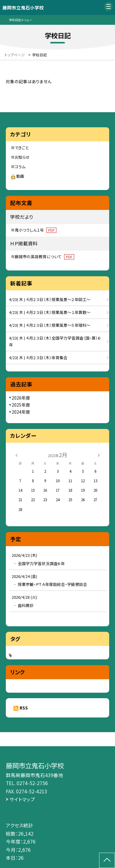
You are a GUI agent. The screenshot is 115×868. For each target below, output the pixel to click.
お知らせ (22, 157)
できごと (22, 148)
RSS (24, 708)
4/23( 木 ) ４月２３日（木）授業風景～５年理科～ (49, 325)
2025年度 (21, 405)
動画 (18, 176)
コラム (20, 167)
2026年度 (21, 398)
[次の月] (99, 454)
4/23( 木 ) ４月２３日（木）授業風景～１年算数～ (49, 312)
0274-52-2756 (32, 783)
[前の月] (16, 454)
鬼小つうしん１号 (35, 230)
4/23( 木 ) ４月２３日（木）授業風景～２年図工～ (49, 299)
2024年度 (21, 412)
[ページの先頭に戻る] (107, 860)
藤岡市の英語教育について (44, 256)
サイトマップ (22, 799)
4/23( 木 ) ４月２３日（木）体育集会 (38, 357)
